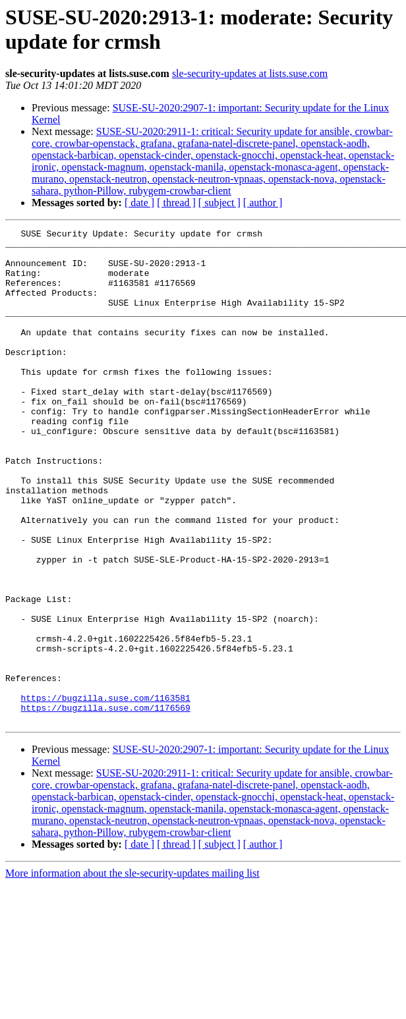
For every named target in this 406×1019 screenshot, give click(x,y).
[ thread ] (176, 202)
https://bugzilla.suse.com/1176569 (105, 804)
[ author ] (263, 202)
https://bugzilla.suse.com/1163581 (105, 792)
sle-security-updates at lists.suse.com (250, 73)
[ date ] (139, 202)
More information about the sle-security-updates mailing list (132, 972)
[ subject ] (219, 202)
